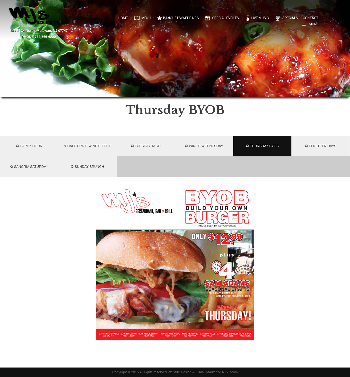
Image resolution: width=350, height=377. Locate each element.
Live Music (260, 18)
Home (123, 18)
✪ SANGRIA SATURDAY (29, 167)
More (313, 24)
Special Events (225, 18)
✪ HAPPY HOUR (29, 146)
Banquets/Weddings (181, 18)
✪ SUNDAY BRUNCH (87, 167)
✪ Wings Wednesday (204, 146)
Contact (310, 18)
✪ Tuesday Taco (146, 146)
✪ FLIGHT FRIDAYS (320, 146)
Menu (146, 18)
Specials (290, 18)
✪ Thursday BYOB (262, 146)
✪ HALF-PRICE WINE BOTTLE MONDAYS (87, 150)
